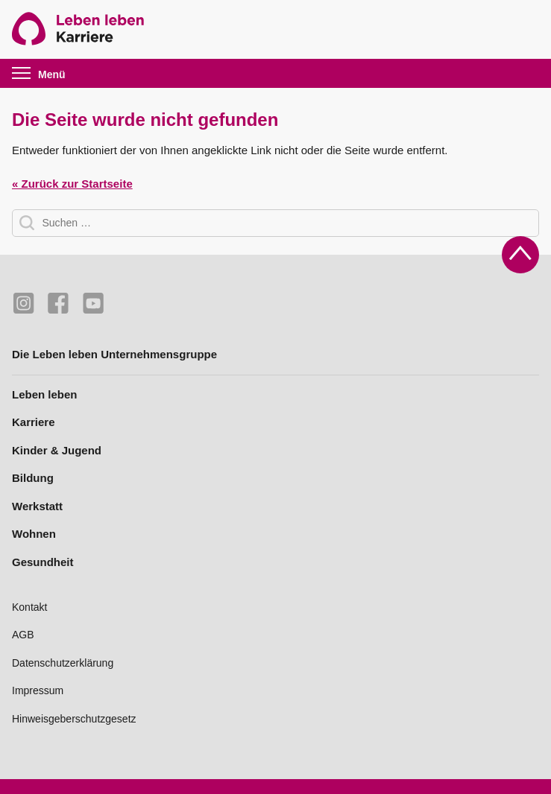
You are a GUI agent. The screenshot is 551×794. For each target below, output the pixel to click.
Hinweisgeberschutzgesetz (74, 719)
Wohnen (34, 533)
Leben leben (45, 394)
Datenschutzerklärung (62, 663)
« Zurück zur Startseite (72, 183)
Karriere (33, 422)
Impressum (37, 690)
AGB (23, 635)
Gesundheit (43, 562)
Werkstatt (37, 506)
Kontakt (29, 607)
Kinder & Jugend (56, 450)
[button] (49, 73)
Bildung (33, 477)
